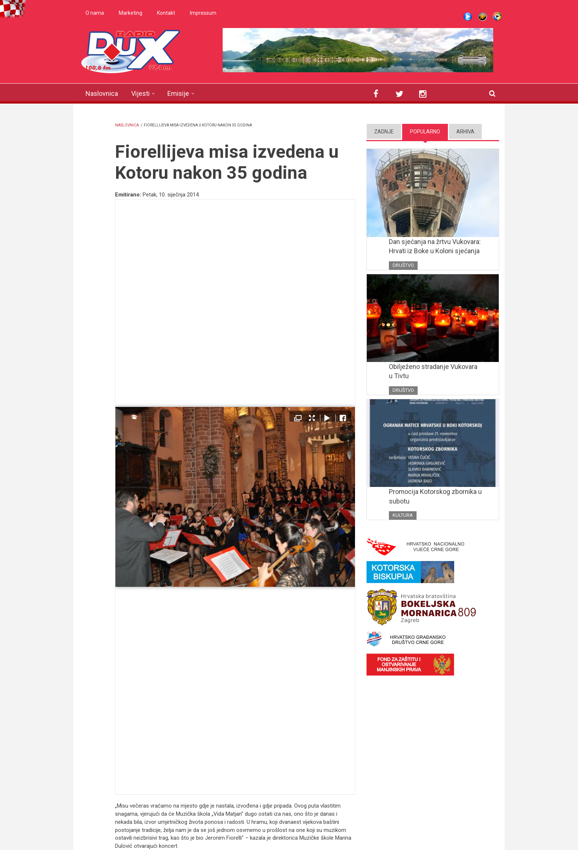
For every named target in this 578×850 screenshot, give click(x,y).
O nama (95, 13)
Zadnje (384, 132)
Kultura (403, 515)
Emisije (178, 93)
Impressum (203, 13)
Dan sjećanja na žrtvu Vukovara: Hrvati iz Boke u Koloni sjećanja (435, 246)
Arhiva (465, 132)
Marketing (130, 13)
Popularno (425, 132)
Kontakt (166, 13)
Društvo (403, 265)
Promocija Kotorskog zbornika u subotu (435, 496)
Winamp (482, 16)
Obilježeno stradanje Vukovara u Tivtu (433, 371)
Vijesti (140, 93)
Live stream (467, 16)
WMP (497, 16)
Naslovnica (102, 93)
